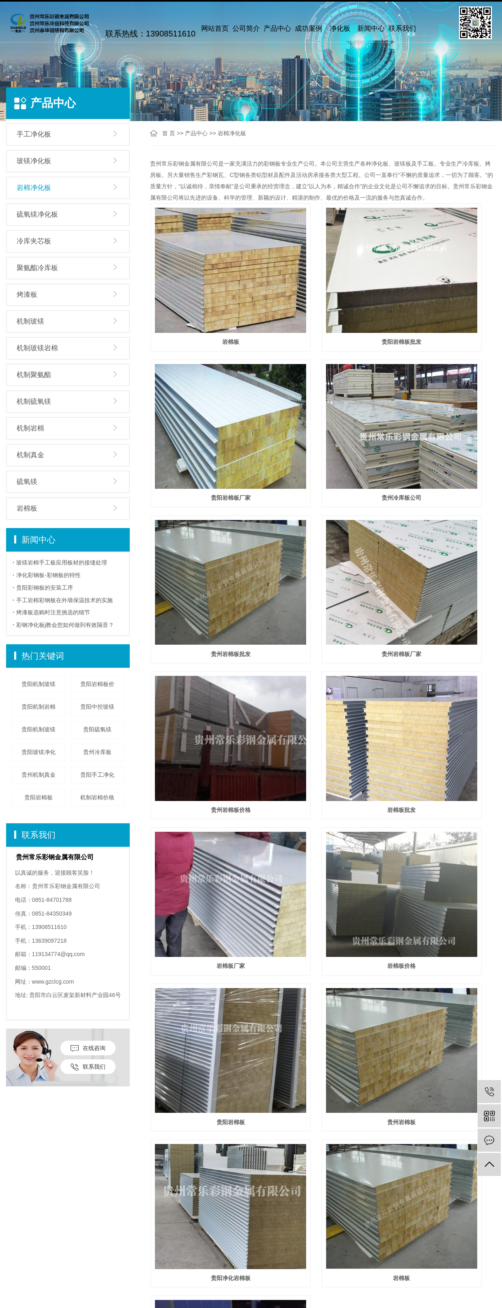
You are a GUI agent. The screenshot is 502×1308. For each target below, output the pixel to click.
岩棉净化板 (34, 188)
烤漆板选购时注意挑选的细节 (53, 612)
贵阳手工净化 (97, 774)
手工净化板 (34, 134)
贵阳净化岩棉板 (204, 750)
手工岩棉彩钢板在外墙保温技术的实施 (64, 600)
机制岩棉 (30, 428)
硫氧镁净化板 (37, 214)
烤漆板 (27, 294)
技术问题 (150, 1266)
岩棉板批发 (323, 524)
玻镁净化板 (34, 161)
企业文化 (18, 1254)
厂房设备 (18, 1278)
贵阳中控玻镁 (97, 706)
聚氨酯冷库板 (37, 268)
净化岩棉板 (441, 750)
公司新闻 (150, 1242)
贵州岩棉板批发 (323, 411)
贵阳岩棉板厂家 (441, 298)
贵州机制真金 (38, 774)
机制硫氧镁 (34, 401)
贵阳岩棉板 (38, 797)
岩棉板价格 (204, 637)
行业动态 (150, 1254)
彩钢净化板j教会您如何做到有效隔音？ (65, 625)
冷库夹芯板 (34, 241)
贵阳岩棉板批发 (323, 298)
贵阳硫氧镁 (97, 729)
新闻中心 (371, 28)
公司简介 (246, 28)
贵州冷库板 (97, 752)
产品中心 (277, 28)
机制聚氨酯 (34, 375)
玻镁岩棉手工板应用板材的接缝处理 (61, 562)
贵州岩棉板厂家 (441, 411)
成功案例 (308, 28)
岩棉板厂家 (441, 524)
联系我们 (402, 28)
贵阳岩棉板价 (97, 684)
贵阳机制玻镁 (38, 684)
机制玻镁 (30, 321)
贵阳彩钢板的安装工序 (44, 587)
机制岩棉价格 (97, 797)
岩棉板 (27, 508)
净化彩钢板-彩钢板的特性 (48, 575)
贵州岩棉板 (441, 637)
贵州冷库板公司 (204, 411)
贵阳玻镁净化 (38, 752)
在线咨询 (88, 1048)
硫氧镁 (27, 482)
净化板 (340, 28)
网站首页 (215, 28)
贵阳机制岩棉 (38, 706)
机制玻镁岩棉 (37, 348)
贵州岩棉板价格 (204, 524)
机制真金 (30, 455)
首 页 (168, 133)
